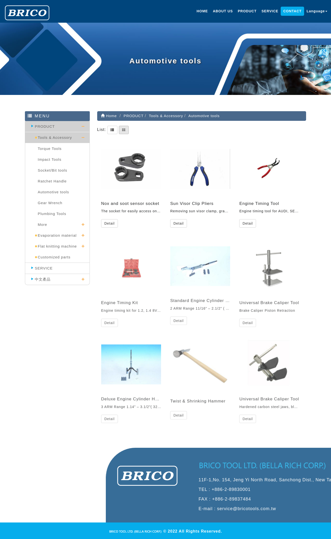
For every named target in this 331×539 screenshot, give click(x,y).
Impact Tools (49, 159)
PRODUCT (247, 11)
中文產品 (43, 279)
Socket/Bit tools (52, 170)
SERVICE (269, 11)
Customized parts (54, 257)
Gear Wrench (50, 203)
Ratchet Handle (52, 181)
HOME (202, 11)
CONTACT (292, 11)
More (42, 224)
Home (109, 116)
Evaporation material (57, 235)
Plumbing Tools (52, 214)
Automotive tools (53, 192)
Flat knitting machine (57, 246)
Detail (109, 223)
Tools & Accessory (55, 137)
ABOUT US (223, 11)
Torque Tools (50, 148)
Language (317, 11)
